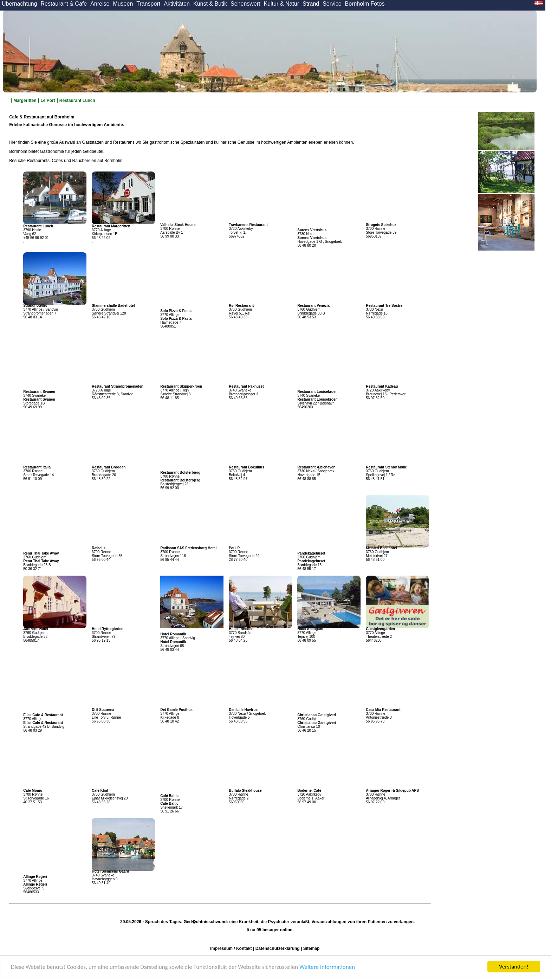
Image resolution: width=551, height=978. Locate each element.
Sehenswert (245, 4)
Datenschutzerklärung (277, 948)
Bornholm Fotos (365, 4)
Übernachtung (19, 4)
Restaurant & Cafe (64, 4)
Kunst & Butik (210, 4)
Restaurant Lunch (77, 100)
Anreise (99, 4)
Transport (148, 4)
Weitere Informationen (327, 967)
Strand (311, 4)
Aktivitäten (177, 4)
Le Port (48, 100)
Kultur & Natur (281, 4)
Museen (123, 4)
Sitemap (311, 948)
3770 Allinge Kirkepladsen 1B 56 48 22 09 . (111, 234)
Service (332, 4)
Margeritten (24, 100)
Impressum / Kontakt (231, 948)
